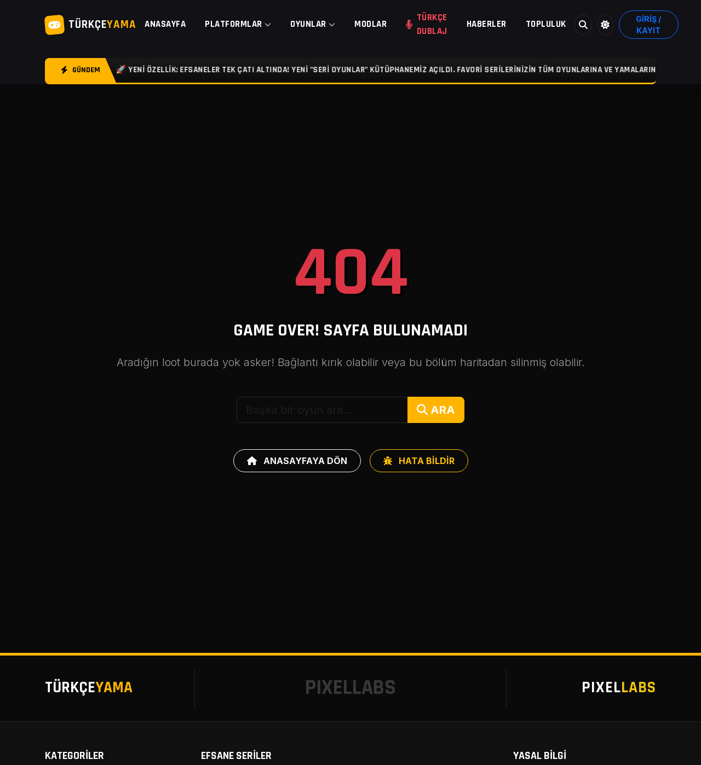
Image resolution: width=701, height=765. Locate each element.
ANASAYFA (165, 24)
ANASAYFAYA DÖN (297, 460)
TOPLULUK (546, 24)
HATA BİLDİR (419, 460)
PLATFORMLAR (238, 24)
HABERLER (487, 24)
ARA (436, 409)
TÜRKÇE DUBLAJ (426, 24)
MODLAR (370, 24)
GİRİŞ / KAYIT (648, 24)
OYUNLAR (312, 24)
